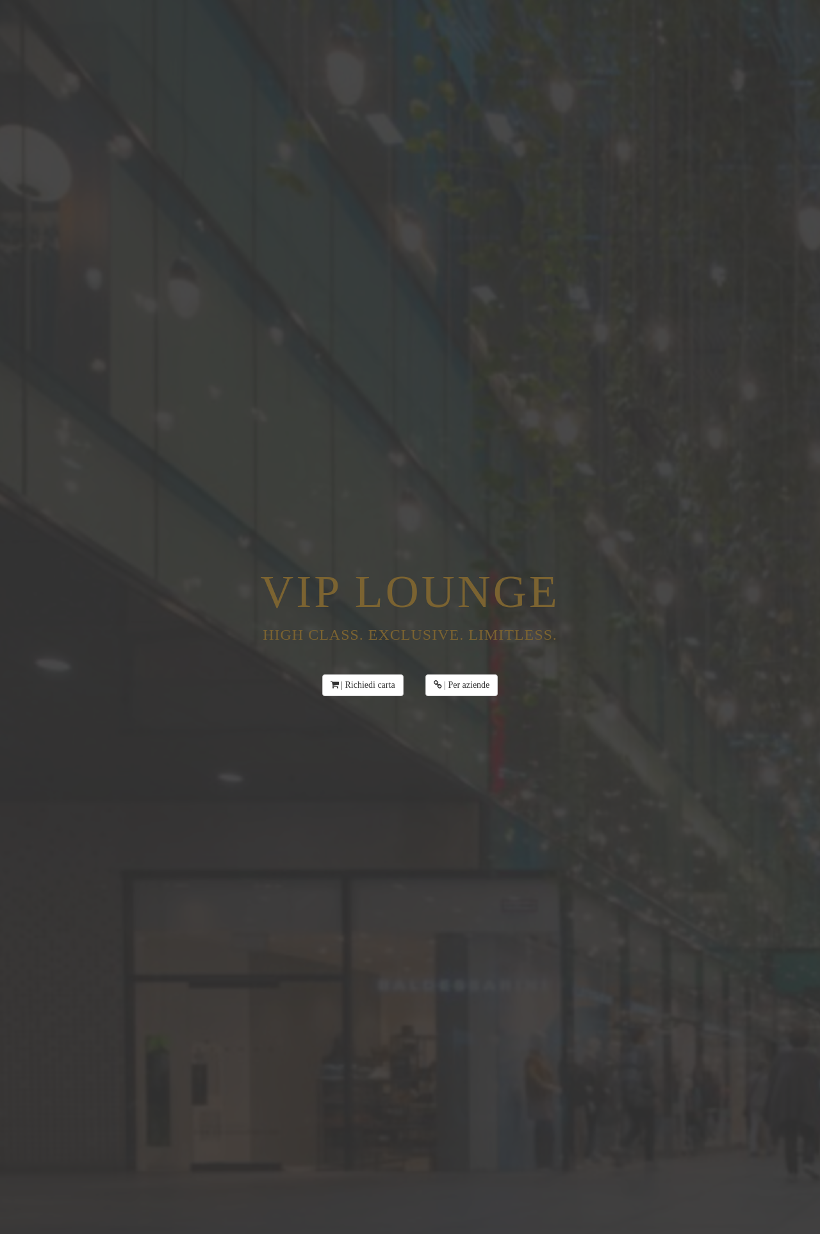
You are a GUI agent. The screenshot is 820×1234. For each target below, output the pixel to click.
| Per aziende (462, 685)
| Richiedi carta (363, 685)
